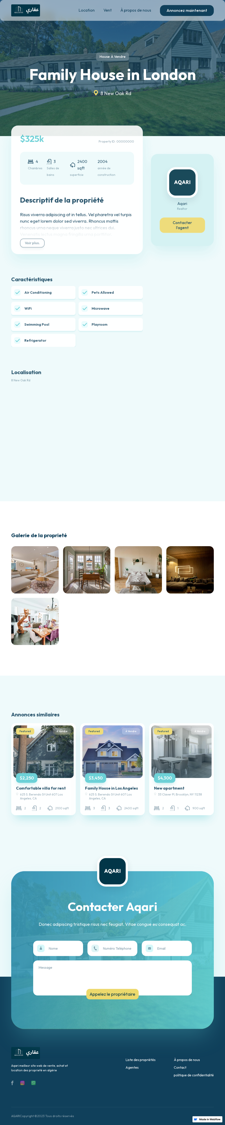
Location (87, 10)
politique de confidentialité (194, 1075)
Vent (107, 10)
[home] (25, 10)
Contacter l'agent (182, 227)
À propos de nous (135, 10)
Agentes (132, 1067)
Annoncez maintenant (187, 10)
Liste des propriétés (140, 1060)
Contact (180, 1067)
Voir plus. (32, 244)
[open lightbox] (34, 569)
